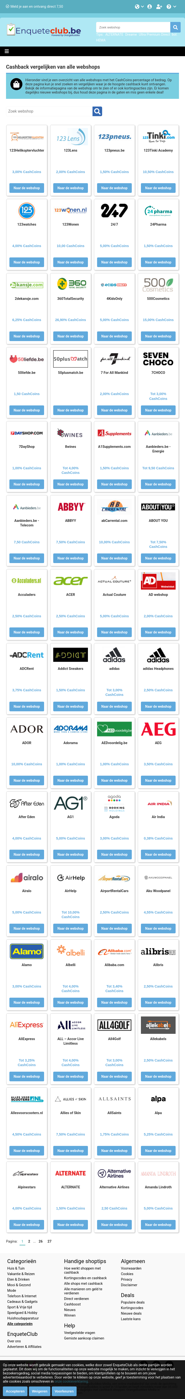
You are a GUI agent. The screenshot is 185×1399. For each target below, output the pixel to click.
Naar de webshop (27, 188)
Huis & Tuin (16, 1268)
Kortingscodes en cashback (85, 1278)
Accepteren (15, 1391)
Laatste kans (131, 1319)
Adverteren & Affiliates (24, 1347)
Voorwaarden (131, 1268)
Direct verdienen (76, 1299)
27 (49, 1241)
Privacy (126, 1280)
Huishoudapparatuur (23, 1318)
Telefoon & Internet (21, 1296)
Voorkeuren (64, 1391)
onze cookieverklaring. (71, 1381)
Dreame (131, 34)
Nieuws (70, 1310)
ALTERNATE (114, 34)
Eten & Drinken (18, 1280)
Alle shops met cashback (83, 1284)
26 (41, 1241)
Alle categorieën (20, 1324)
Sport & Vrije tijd (19, 1307)
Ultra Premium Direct (154, 34)
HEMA (101, 40)
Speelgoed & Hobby (22, 1313)
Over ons (14, 1341)
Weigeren (39, 1391)
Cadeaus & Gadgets (22, 1302)
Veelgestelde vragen (79, 1333)
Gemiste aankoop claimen (84, 1338)
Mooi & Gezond (19, 1285)
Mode (11, 1291)
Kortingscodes (132, 1308)
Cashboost (72, 1304)
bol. (174, 34)
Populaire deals (133, 1302)
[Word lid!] (159, 6)
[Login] (150, 6)
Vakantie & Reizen (21, 1274)
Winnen (70, 1315)
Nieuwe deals (131, 1314)
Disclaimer (129, 1285)
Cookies (127, 1274)
